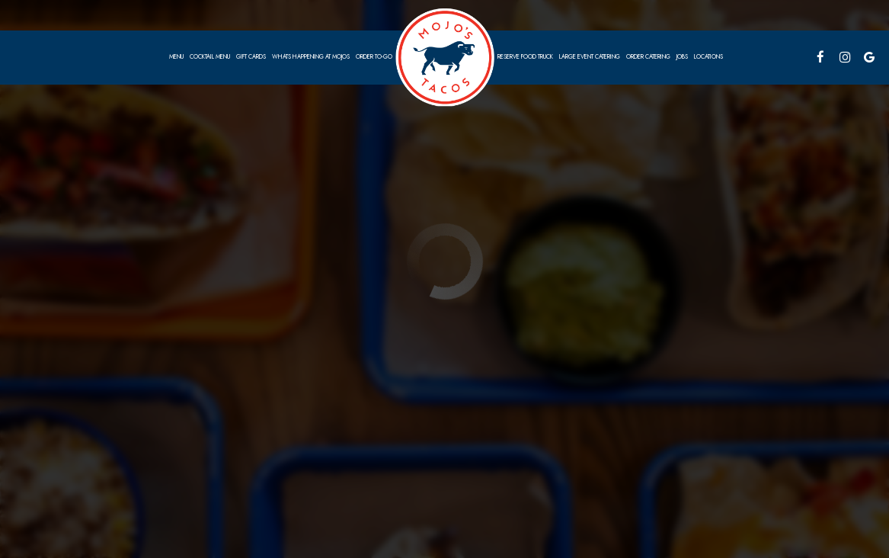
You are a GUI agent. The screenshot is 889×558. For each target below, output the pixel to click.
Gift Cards (251, 57)
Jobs (682, 57)
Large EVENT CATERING (589, 57)
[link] (444, 57)
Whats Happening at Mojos (311, 57)
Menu (176, 57)
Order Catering (648, 57)
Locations (708, 57)
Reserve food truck (525, 57)
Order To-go (374, 57)
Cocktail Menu (210, 57)
